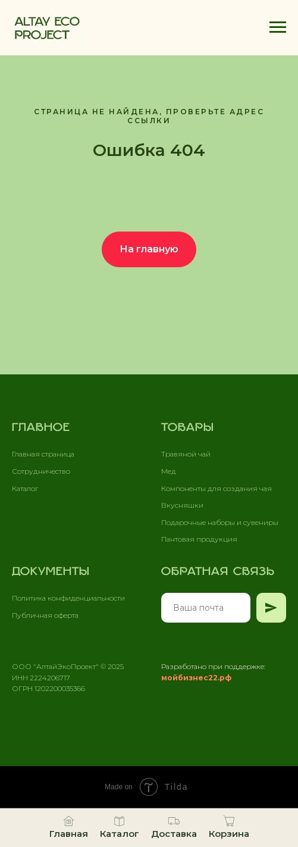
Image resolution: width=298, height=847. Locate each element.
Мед (168, 471)
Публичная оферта (45, 615)
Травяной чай (186, 453)
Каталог (25, 488)
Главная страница (43, 453)
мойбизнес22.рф (196, 677)
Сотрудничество (41, 471)
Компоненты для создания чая (216, 488)
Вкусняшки (182, 505)
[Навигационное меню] (277, 27)
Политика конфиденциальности (68, 597)
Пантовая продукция (199, 539)
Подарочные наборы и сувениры (219, 522)
